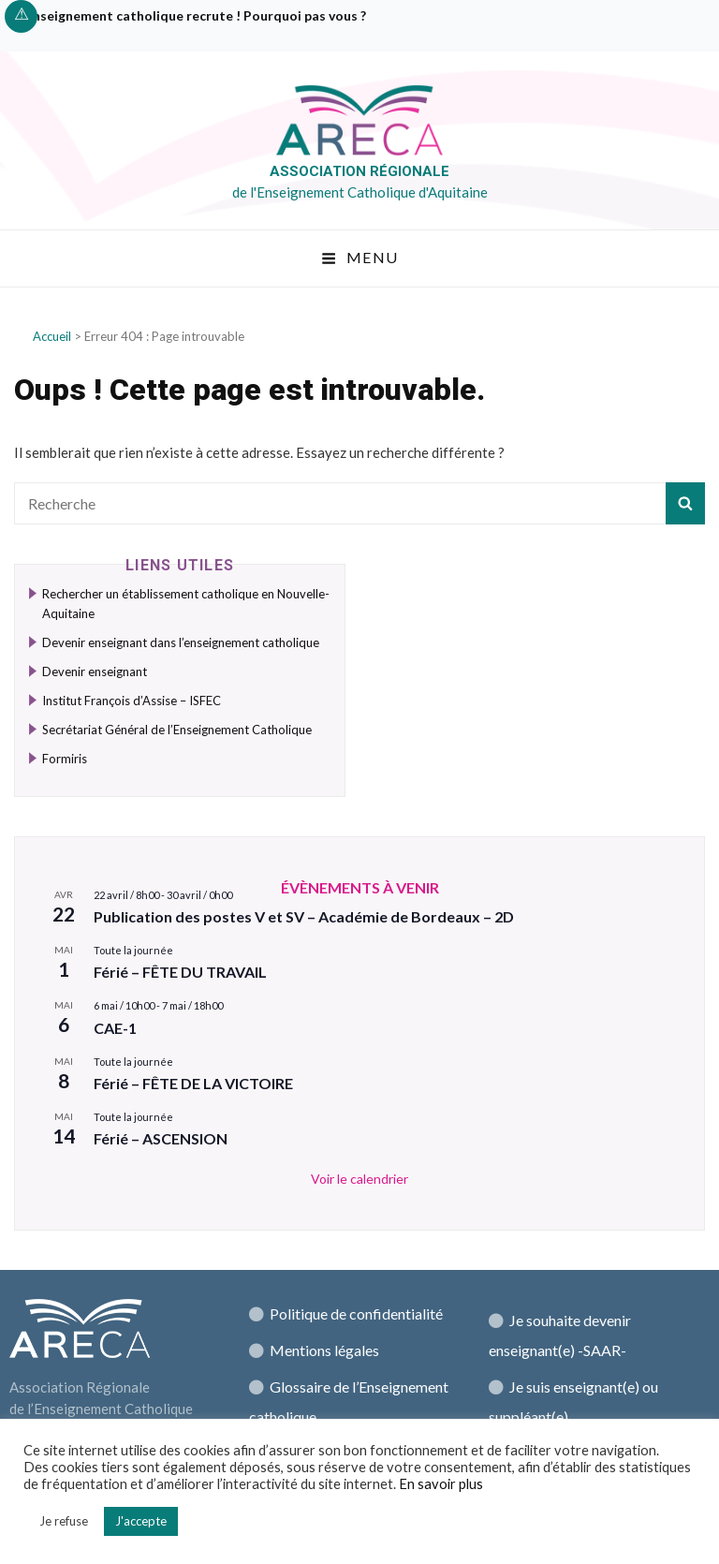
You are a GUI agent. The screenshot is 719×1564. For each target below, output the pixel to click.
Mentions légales (324, 1350)
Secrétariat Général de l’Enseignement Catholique (177, 729)
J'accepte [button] (141, 1520)
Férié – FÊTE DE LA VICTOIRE (193, 1083)
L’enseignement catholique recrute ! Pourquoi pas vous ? (192, 15)
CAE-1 (115, 1028)
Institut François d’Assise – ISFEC (131, 700)
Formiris (64, 758)
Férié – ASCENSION (160, 1138)
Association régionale (359, 171)
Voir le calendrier (359, 1179)
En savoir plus (441, 1484)
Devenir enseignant (94, 671)
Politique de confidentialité (356, 1313)
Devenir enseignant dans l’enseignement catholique (180, 642)
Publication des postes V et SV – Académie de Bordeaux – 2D (304, 916)
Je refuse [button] (63, 1520)
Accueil (52, 336)
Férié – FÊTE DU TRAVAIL (180, 972)
